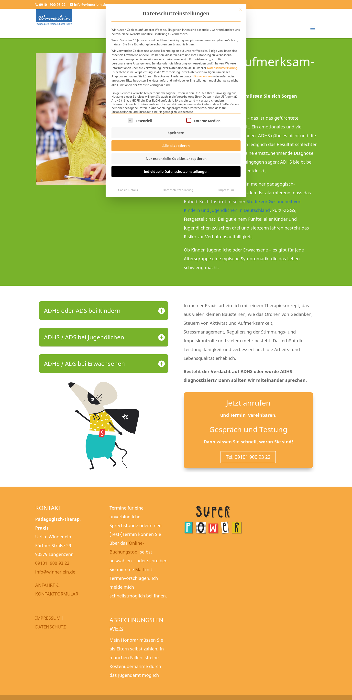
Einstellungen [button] (202, 76)
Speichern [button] (176, 132)
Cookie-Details (128, 190)
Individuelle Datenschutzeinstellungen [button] (176, 171)
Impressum (226, 190)
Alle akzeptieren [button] (176, 145)
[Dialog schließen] (240, 10)
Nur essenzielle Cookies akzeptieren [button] (176, 158)
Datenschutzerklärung (222, 68)
